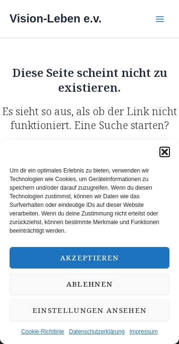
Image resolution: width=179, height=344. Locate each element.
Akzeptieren (89, 257)
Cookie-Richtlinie (42, 331)
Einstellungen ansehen (89, 310)
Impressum (143, 331)
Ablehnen (89, 284)
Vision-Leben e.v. (56, 18)
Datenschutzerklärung (97, 331)
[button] (164, 152)
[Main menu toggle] (159, 19)
